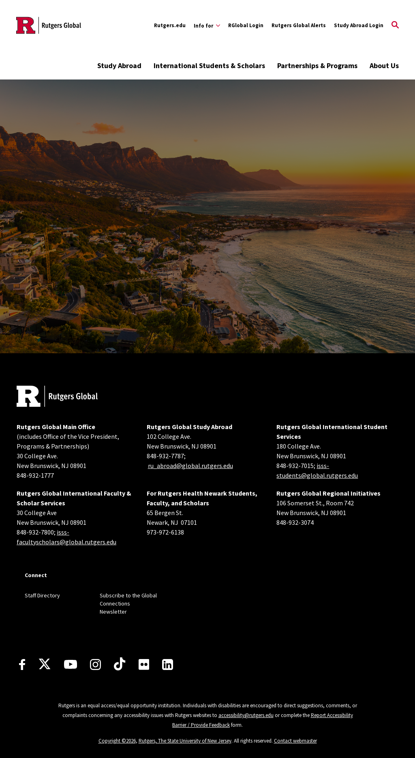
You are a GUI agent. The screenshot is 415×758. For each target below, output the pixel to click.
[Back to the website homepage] (48, 25)
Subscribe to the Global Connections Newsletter (128, 603)
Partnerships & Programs (317, 65)
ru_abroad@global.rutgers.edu (190, 466)
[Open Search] (395, 25)
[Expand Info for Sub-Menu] (207, 25)
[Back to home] (57, 397)
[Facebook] (22, 664)
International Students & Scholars (209, 65)
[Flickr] (144, 664)
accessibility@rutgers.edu (246, 715)
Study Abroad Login (358, 25)
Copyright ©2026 (117, 740)
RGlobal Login (245, 25)
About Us (384, 65)
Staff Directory (42, 595)
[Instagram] (95, 664)
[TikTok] (119, 664)
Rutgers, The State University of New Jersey (185, 740)
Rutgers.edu (170, 25)
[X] (44, 664)
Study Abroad (119, 65)
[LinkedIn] (167, 664)
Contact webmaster (295, 740)
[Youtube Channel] (70, 664)
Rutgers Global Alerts (299, 25)
